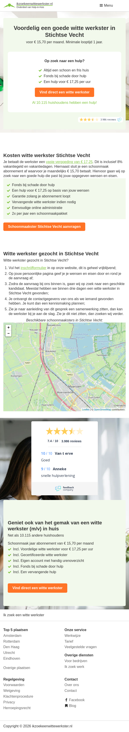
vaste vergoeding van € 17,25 (69, 162)
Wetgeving (11, 691)
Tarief (69, 641)
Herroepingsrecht (17, 708)
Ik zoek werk (74, 667)
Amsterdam (12, 636)
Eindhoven (11, 658)
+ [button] (8, 327)
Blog (72, 706)
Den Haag (11, 647)
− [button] (8, 333)
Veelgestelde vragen (81, 647)
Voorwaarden (13, 685)
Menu (106, 5)
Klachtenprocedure (18, 696)
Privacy (9, 702)
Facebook (76, 700)
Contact (71, 691)
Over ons (72, 685)
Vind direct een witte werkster (65, 92)
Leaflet (85, 409)
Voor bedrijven (76, 661)
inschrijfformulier (33, 268)
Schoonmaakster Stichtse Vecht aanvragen (44, 226)
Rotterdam (11, 641)
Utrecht (9, 653)
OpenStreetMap (102, 409)
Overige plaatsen (16, 668)
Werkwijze (73, 636)
